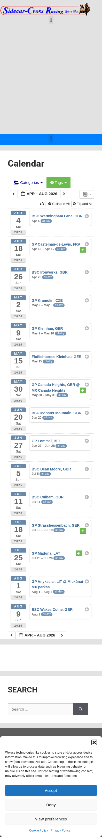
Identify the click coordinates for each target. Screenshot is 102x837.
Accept (51, 790)
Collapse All (59, 204)
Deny (51, 804)
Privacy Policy (60, 830)
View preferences (51, 818)
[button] (94, 742)
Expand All (83, 204)
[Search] (80, 709)
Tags (58, 182)
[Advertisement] (51, 80)
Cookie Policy (38, 830)
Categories (28, 182)
